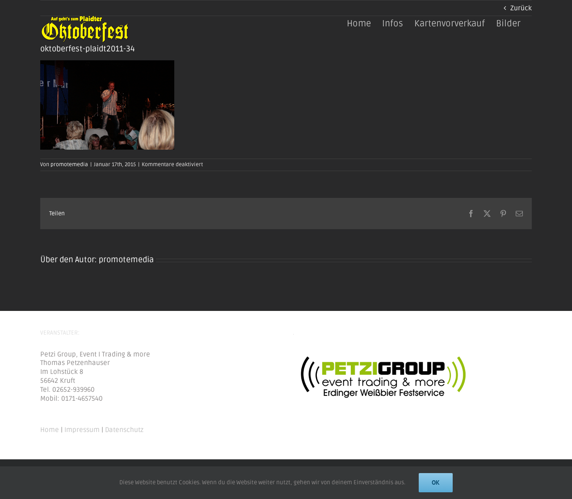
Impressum (82, 430)
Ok (436, 482)
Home (49, 430)
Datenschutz (124, 430)
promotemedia (69, 164)
